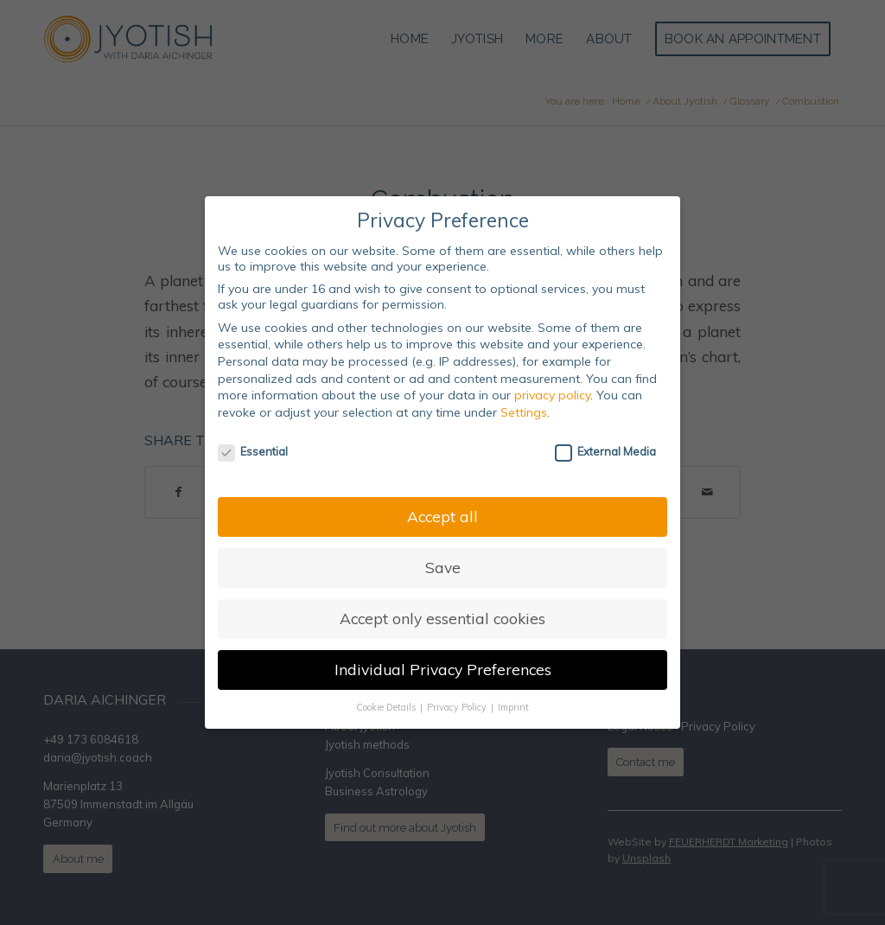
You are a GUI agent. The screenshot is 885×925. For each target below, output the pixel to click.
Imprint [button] (513, 707)
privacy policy (552, 395)
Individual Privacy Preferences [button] (442, 669)
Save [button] (443, 567)
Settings (523, 412)
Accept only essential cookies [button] (442, 618)
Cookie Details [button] (387, 707)
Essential (253, 451)
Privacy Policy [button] (458, 707)
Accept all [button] (442, 516)
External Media (605, 451)
